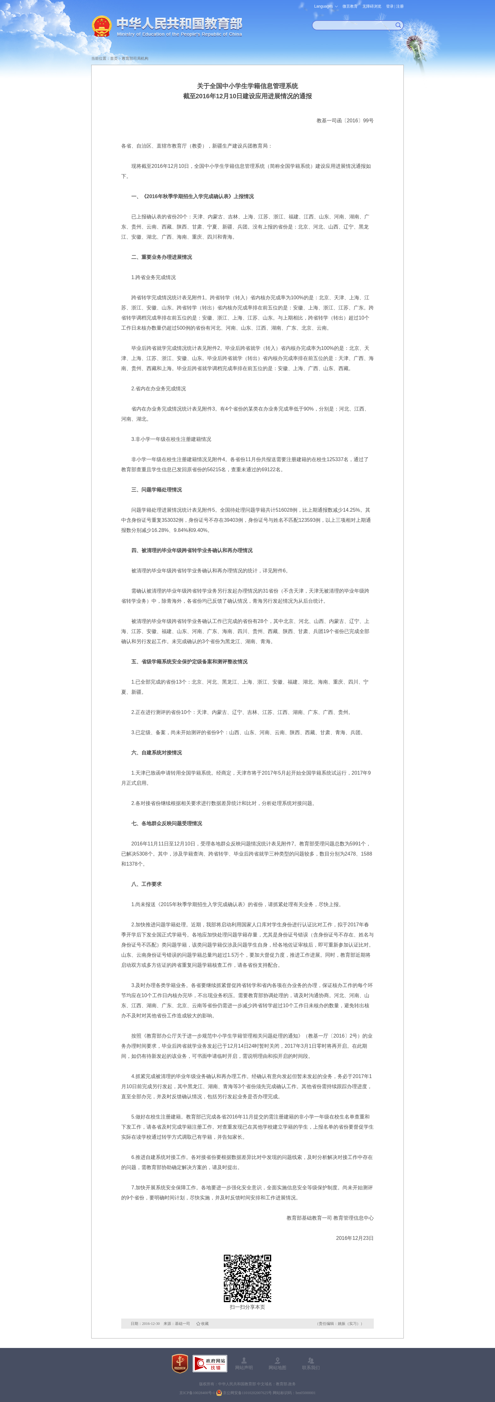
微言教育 (350, 6)
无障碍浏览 (371, 6)
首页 (114, 58)
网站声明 (244, 1367)
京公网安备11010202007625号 (247, 1393)
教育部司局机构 (135, 58)
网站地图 (277, 1367)
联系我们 (311, 1367)
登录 (390, 6)
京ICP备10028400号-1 (197, 1393)
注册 (400, 6)
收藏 (205, 1323)
